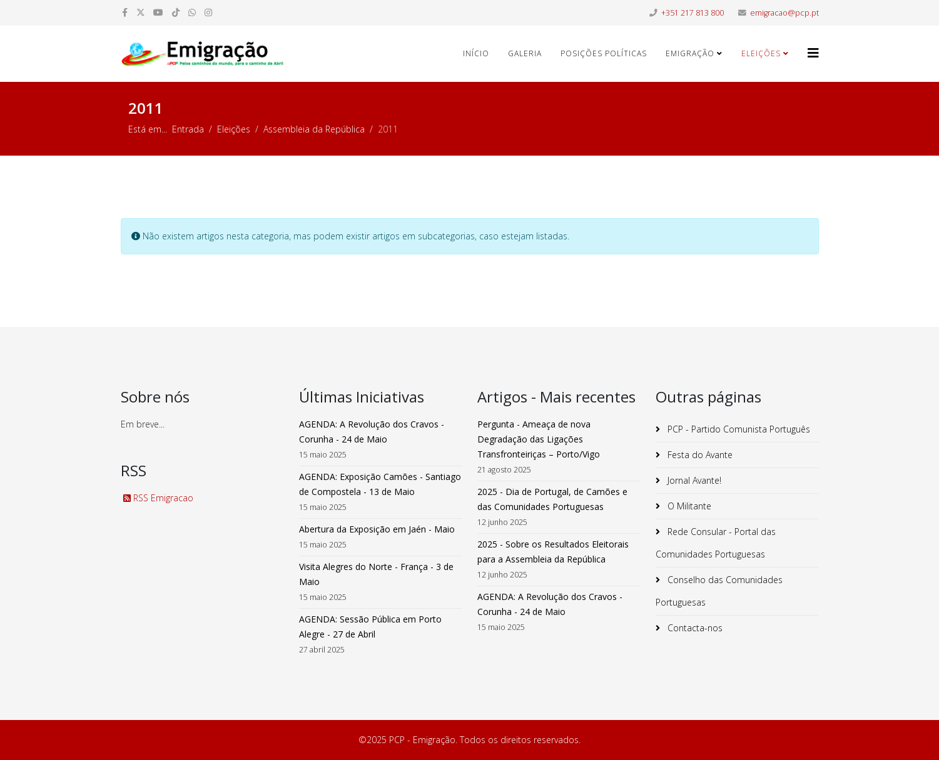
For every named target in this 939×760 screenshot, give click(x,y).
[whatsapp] (192, 12)
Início (476, 53)
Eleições (761, 53)
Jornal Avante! (693, 480)
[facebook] (125, 12)
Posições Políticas (604, 53)
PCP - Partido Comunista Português (737, 429)
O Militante (688, 506)
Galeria (525, 53)
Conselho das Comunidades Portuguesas (719, 591)
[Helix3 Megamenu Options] (813, 53)
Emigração (690, 53)
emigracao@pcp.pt (784, 13)
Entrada (188, 129)
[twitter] (140, 12)
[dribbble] (176, 12)
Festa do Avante (699, 455)
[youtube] (158, 12)
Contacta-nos (694, 628)
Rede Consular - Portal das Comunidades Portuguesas (716, 543)
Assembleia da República (314, 129)
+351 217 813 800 (692, 13)
